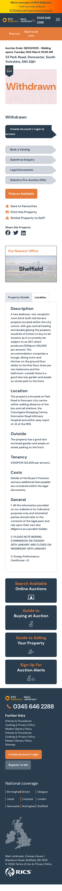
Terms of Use (23, 864)
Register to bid (18, 765)
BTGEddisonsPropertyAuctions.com (31, 10)
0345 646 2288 (41, 20)
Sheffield (42, 806)
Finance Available (21, 194)
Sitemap (10, 744)
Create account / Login (23, 754)
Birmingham (14, 791)
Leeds (10, 799)
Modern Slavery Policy (18, 729)
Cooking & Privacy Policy (20, 725)
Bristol (26, 791)
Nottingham (29, 806)
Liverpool (27, 799)
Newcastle (13, 806)
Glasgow (42, 791)
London (41, 799)
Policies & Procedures (18, 721)
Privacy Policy (43, 864)
